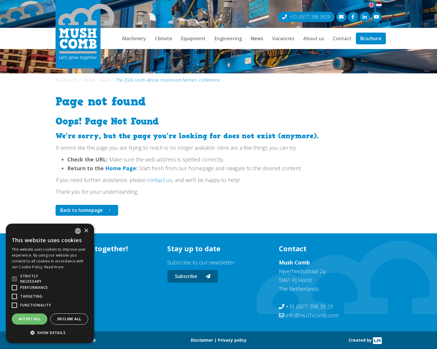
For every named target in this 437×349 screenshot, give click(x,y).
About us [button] (313, 38)
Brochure (370, 38)
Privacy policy (232, 340)
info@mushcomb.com (312, 315)
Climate (163, 38)
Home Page (120, 168)
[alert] (50, 283)
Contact (342, 38)
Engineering (228, 38)
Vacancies (283, 38)
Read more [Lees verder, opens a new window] (54, 266)
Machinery (134, 38)
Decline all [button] (69, 318)
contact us (159, 179)
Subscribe (192, 276)
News (257, 38)
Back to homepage (81, 210)
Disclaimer (202, 340)
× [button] (86, 231)
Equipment (193, 38)
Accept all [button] (30, 318)
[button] (50, 332)
